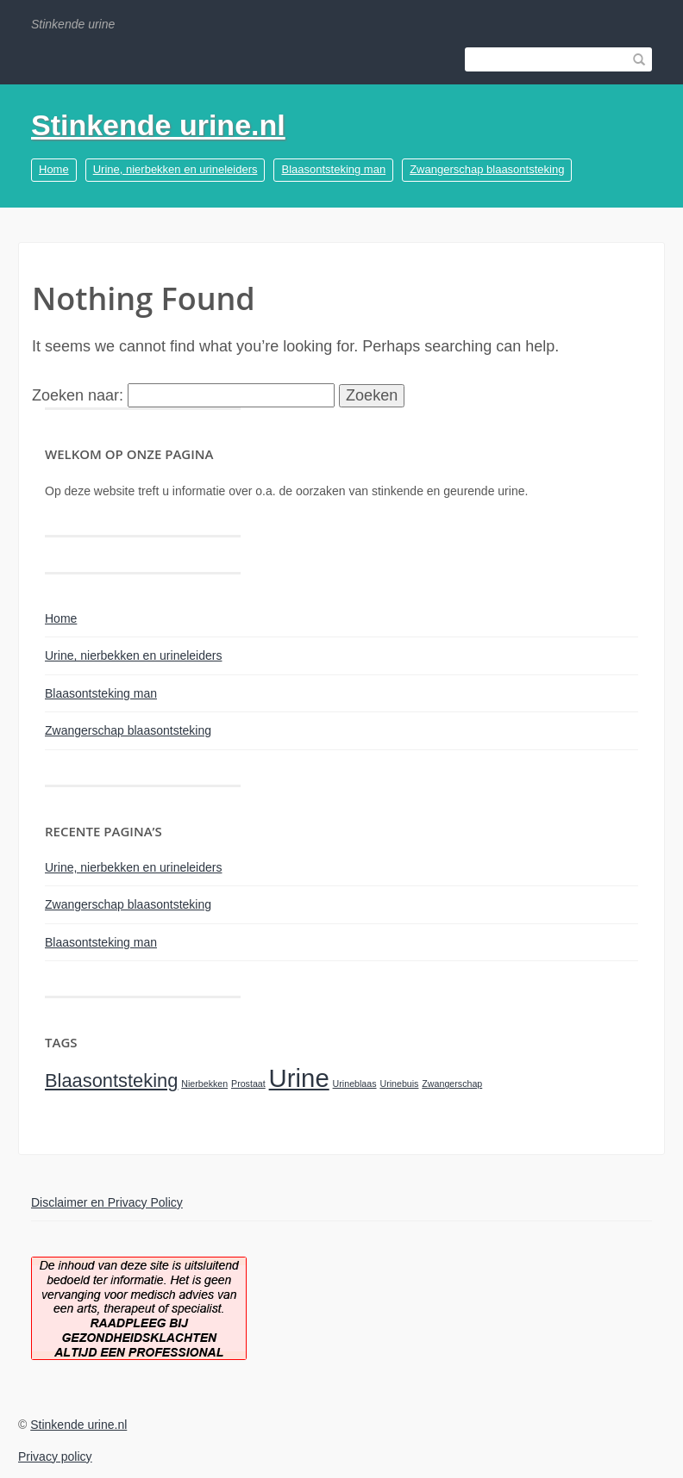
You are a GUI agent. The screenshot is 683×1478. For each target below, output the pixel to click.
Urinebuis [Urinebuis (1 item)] (398, 1083)
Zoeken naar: (77, 395)
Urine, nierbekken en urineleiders (175, 169)
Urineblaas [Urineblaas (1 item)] (355, 1083)
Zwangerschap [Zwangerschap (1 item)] (452, 1083)
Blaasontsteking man (333, 169)
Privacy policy (55, 1456)
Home (54, 169)
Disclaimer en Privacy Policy (107, 1202)
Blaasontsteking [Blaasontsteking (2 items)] (111, 1080)
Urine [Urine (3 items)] (299, 1078)
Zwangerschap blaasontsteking (487, 169)
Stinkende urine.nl (158, 125)
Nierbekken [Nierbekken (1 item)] (204, 1083)
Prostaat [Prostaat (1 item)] (248, 1083)
